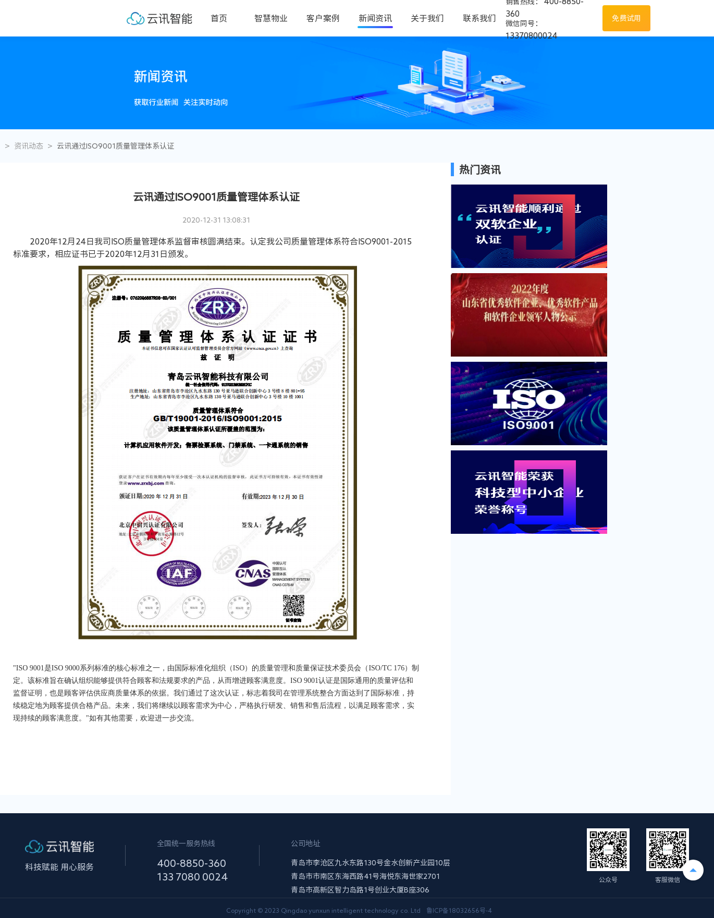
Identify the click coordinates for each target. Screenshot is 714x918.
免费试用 (626, 18)
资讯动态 (28, 146)
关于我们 (427, 18)
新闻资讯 (375, 18)
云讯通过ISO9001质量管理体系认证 (115, 146)
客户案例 (323, 18)
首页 (219, 18)
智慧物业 (271, 18)
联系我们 (479, 18)
